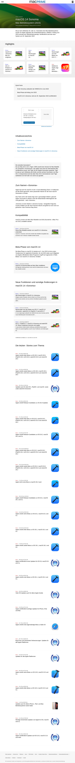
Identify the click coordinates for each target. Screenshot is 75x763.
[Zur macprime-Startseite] (37, 2)
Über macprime (8, 754)
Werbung (21, 754)
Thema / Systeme (19, 16)
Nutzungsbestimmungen (63, 754)
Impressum (19, 757)
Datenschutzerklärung (53, 754)
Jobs (36, 754)
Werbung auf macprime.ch (46, 126)
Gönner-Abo (15, 754)
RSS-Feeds (31, 754)
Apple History (7, 757)
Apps (26, 754)
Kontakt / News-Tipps (43, 754)
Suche (24, 757)
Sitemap (13, 757)
